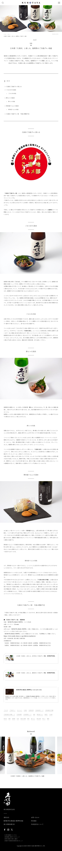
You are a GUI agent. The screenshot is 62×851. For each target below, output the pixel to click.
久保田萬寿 (19, 714)
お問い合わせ (35, 817)
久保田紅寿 (31, 710)
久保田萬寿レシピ (27, 714)
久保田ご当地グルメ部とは (14, 86)
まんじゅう (19, 710)
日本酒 (50, 714)
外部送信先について (37, 824)
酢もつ (43, 718)
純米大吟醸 (23, 718)
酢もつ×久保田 (10, 98)
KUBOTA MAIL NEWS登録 (13, 821)
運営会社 (6, 817)
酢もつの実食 (11, 101)
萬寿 (28, 718)
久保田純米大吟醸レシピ (9, 714)
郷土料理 (39, 718)
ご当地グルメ (12, 710)
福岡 (9, 718)
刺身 (34, 714)
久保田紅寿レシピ (39, 710)
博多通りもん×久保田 (12, 106)
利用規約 (34, 821)
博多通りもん (40, 714)
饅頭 (48, 718)
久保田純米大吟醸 (49, 710)
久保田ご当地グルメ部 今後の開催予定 (17, 114)
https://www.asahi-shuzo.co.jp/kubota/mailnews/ (20, 636)
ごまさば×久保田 (11, 90)
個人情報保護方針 (9, 824)
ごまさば (6, 710)
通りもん (33, 718)
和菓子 (46, 714)
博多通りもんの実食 (13, 109)
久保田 (25, 710)
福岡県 (13, 718)
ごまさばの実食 (12, 93)
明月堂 (5, 718)
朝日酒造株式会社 (9, 809)
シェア (35, 39)
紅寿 (18, 718)
